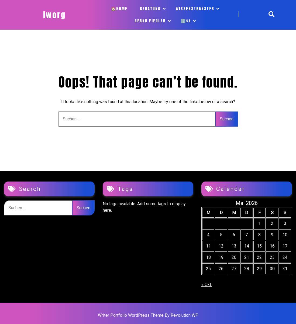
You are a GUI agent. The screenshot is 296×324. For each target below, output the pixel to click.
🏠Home (119, 9)
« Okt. (206, 284)
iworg (54, 15)
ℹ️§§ (186, 21)
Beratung (150, 9)
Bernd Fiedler (150, 21)
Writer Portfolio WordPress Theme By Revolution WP (148, 315)
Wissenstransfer (195, 9)
